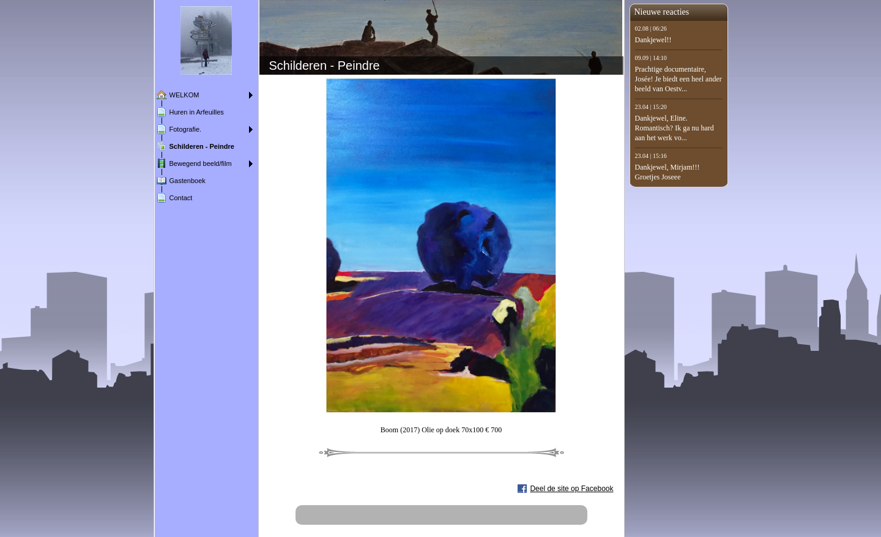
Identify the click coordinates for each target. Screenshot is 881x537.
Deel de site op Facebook (571, 488)
